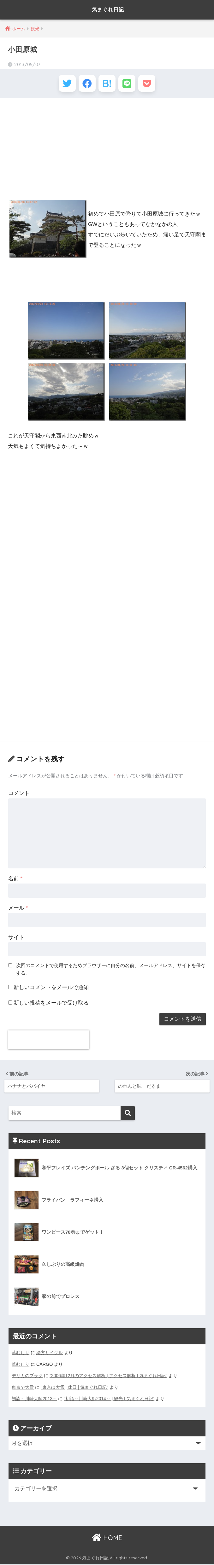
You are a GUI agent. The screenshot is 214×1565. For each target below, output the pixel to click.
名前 (15, 881)
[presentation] (48, 1041)
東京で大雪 (23, 1388)
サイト (16, 939)
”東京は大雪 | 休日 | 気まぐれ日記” (75, 1388)
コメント (19, 795)
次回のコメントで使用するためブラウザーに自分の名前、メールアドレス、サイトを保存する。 (110, 971)
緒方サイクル (49, 1354)
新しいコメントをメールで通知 (51, 989)
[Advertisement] (107, 151)
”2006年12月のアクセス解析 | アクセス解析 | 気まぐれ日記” (109, 1376)
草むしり (20, 1354)
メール (18, 910)
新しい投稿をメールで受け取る (51, 1004)
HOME (107, 1538)
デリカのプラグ (27, 1376)
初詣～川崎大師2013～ (34, 1399)
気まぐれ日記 (108, 9)
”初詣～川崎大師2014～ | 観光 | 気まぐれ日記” (109, 1399)
